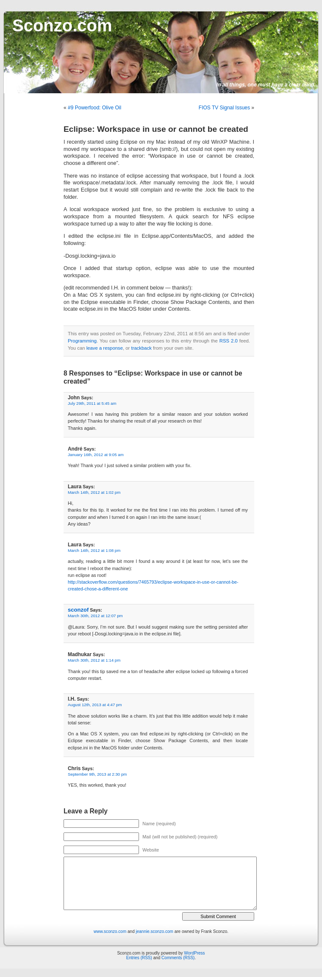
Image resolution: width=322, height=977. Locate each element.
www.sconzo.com (110, 931)
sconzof (78, 610)
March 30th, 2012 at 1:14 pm (94, 660)
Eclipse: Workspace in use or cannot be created (156, 129)
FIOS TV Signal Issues (224, 108)
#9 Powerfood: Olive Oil (94, 108)
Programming (82, 340)
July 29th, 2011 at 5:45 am (92, 403)
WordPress (194, 953)
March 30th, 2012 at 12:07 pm (95, 615)
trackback (141, 348)
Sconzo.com (62, 25)
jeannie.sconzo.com (154, 931)
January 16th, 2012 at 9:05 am (96, 454)
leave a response (104, 348)
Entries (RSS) (139, 957)
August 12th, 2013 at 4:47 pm (95, 704)
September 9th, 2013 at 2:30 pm (97, 774)
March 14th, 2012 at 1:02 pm (94, 492)
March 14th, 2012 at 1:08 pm (94, 550)
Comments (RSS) (177, 957)
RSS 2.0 (228, 340)
